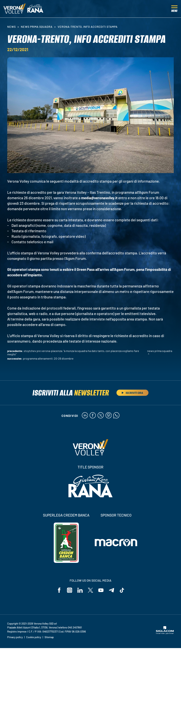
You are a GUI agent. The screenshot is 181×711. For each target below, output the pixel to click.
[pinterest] (109, 415)
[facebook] (93, 415)
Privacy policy (15, 637)
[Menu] (174, 8)
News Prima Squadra (36, 26)
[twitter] (101, 415)
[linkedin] (85, 415)
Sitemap (49, 637)
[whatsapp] (116, 415)
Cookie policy (33, 637)
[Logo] (15, 9)
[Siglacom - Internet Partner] (165, 633)
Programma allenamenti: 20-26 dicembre (48, 358)
